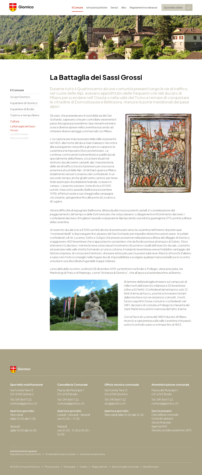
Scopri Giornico (20, 97)
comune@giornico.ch (24, 403)
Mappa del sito (100, 466)
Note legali (69, 466)
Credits (83, 466)
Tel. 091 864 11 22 (21, 399)
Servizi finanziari (161, 422)
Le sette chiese (19, 134)
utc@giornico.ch (115, 403)
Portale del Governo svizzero (60, 454)
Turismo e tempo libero (25, 115)
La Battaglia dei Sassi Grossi (22, 128)
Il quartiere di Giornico (23, 103)
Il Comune (76, 7)
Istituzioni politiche (95, 7)
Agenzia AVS (159, 426)
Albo (123, 7)
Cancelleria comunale (165, 415)
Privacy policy (52, 466)
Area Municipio (151, 466)
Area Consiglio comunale (125, 466)
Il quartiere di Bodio (22, 109)
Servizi (113, 7)
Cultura (14, 121)
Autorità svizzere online (92, 454)
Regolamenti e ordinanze (142, 7)
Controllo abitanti (162, 418)
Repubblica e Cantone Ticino (25, 454)
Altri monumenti (19, 138)
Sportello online (172, 7)
